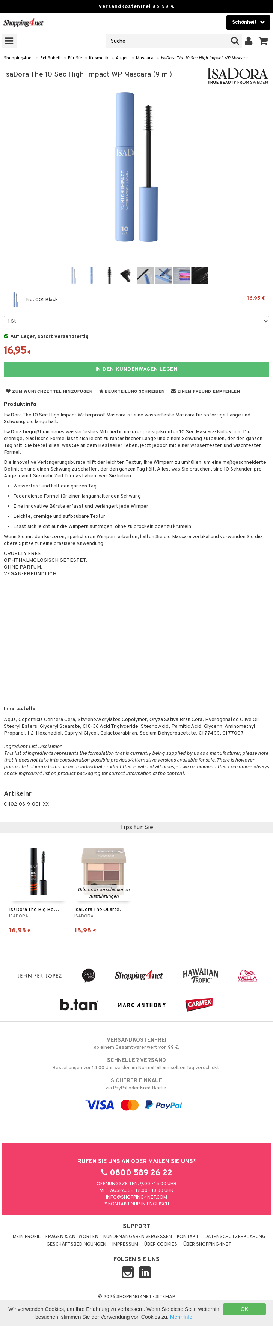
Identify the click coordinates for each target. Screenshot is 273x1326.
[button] (263, 41)
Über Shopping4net (207, 1245)
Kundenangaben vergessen (137, 1237)
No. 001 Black (136, 299)
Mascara (145, 58)
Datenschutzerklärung (235, 1237)
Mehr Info (181, 1317)
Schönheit (50, 58)
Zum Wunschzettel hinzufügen (49, 392)
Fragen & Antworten (71, 1237)
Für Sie (75, 58)
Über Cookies (160, 1245)
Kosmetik (99, 58)
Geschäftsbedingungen (76, 1245)
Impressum (125, 1245)
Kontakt (188, 1237)
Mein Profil (27, 1237)
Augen (122, 58)
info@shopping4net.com (136, 1198)
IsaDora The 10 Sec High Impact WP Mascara (204, 58)
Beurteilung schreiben (132, 392)
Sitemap (165, 1297)
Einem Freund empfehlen (205, 392)
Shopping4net (18, 58)
